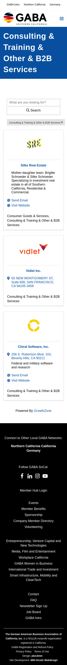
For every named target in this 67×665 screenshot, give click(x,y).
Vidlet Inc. (33, 271)
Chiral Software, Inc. (33, 347)
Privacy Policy (23, 651)
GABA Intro (33, 618)
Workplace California (33, 557)
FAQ (33, 600)
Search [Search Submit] (33, 110)
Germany (33, 450)
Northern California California (33, 446)
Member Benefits (33, 509)
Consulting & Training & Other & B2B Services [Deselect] (36, 122)
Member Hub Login (33, 490)
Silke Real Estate (33, 165)
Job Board (33, 612)
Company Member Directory (33, 521)
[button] (62, 18)
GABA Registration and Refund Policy (32, 647)
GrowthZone (42, 411)
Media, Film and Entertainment (33, 551)
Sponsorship (33, 515)
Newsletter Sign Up (33, 606)
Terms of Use (41, 651)
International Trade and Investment (33, 569)
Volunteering (33, 527)
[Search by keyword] (33, 102)
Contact (33, 594)
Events (33, 503)
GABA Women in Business (33, 563)
